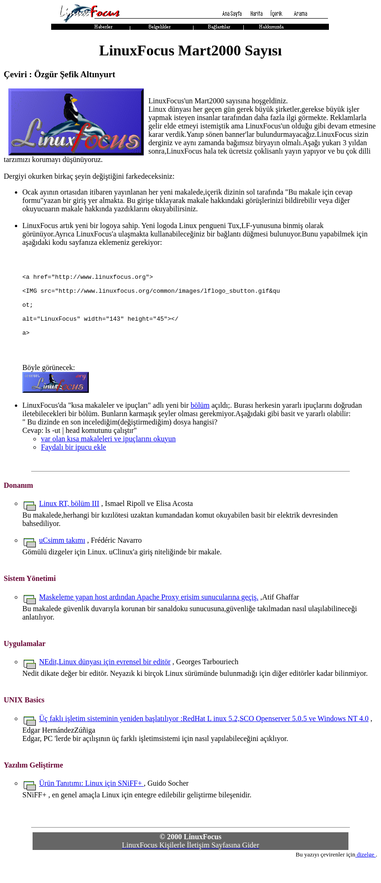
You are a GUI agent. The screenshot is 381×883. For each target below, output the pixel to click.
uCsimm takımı (62, 561)
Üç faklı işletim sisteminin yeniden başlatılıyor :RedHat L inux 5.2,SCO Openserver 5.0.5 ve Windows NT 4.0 (203, 739)
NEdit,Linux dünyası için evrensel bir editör (105, 683)
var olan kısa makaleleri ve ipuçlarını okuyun (108, 460)
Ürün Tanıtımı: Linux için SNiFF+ (91, 804)
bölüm (200, 426)
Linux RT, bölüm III (69, 524)
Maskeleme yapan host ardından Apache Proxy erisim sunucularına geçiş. (148, 618)
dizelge (365, 875)
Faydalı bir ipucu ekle (73, 468)
